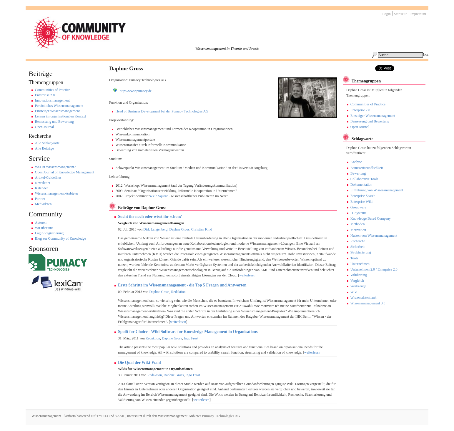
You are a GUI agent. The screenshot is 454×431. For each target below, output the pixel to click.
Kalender (41, 188)
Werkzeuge (358, 286)
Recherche (357, 241)
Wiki (353, 292)
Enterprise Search (362, 196)
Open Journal (44, 127)
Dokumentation (361, 185)
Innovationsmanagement (52, 100)
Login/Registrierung (49, 233)
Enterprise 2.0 (45, 95)
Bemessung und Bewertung (54, 122)
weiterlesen (247, 275)
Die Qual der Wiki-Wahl (139, 362)
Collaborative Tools (364, 179)
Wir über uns (44, 228)
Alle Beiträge (44, 148)
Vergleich (357, 281)
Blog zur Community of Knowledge (60, 238)
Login (386, 14)
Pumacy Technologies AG (221, 416)
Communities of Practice (52, 90)
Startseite (400, 14)
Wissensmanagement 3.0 (367, 303)
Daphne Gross (179, 229)
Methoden (357, 224)
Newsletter (42, 183)
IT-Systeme (358, 213)
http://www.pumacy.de (136, 91)
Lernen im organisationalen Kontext (60, 116)
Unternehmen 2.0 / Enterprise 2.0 (374, 269)
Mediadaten (43, 204)
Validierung (358, 275)
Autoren (40, 223)
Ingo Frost (191, 338)
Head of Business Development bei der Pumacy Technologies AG (161, 111)
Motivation (358, 230)
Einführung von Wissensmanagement (376, 190)
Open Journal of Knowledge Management (64, 172)
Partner (40, 199)
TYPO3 (102, 416)
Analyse (356, 162)
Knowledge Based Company (370, 218)
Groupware (358, 207)
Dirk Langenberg (155, 229)
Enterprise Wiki (361, 202)
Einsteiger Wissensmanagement (57, 111)
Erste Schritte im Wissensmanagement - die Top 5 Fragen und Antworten (182, 285)
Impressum (418, 14)
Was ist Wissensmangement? (55, 167)
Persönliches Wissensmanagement (59, 106)
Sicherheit (357, 247)
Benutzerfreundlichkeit (366, 168)
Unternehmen (360, 264)
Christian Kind (201, 229)
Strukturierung (360, 252)
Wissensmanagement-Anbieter (56, 193)
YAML (120, 416)
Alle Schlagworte (47, 143)
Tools (354, 258)
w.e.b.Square (159, 196)
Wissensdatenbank (363, 298)
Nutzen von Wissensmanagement (373, 235)
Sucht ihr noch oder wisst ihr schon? (150, 216)
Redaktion (178, 292)
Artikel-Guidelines (48, 177)
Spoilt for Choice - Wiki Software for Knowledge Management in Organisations (188, 331)
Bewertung (358, 173)
